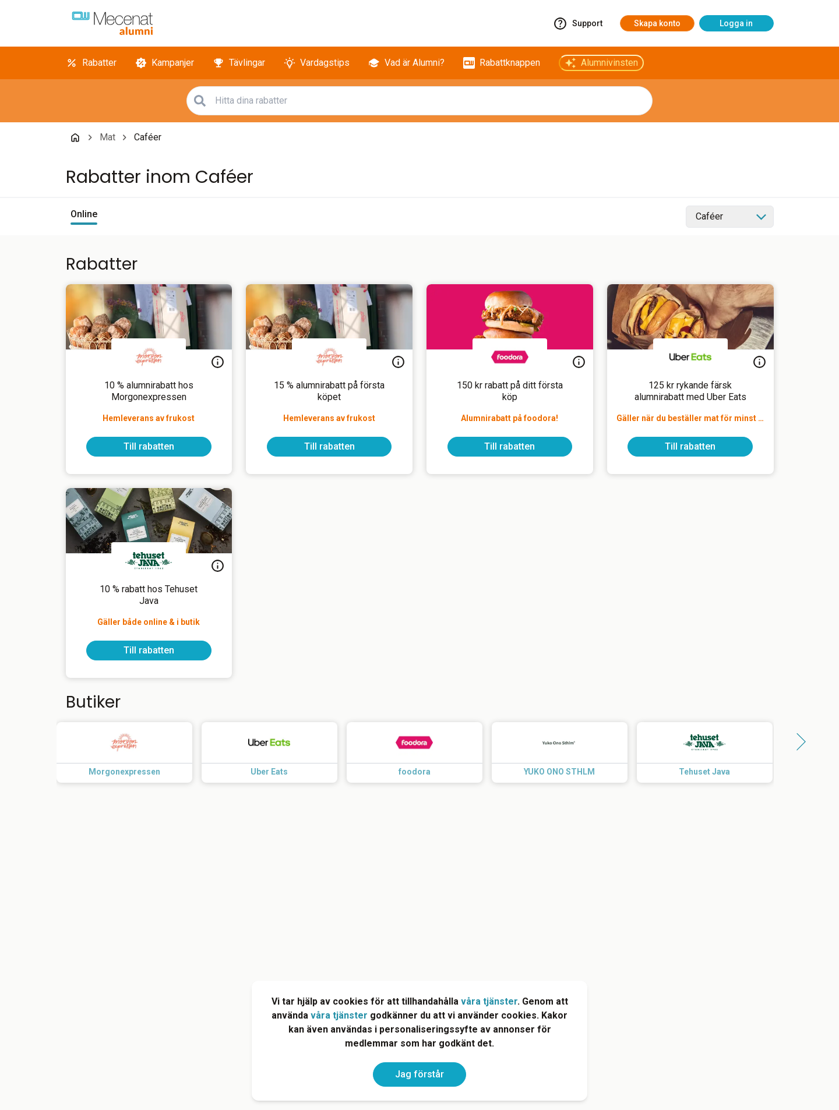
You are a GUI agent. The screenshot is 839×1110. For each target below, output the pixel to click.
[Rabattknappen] (501, 63)
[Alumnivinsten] (601, 63)
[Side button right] (797, 742)
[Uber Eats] (690, 357)
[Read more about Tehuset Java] (714, 752)
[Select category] (730, 217)
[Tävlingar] (239, 63)
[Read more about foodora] (424, 752)
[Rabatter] (91, 63)
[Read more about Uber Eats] (279, 752)
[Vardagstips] (317, 63)
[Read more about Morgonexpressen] (134, 752)
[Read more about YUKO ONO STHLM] (569, 752)
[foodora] (510, 357)
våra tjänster (489, 1001)
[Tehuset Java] (148, 560)
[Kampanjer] (164, 63)
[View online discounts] (84, 217)
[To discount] (148, 447)
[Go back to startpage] (75, 137)
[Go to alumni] (112, 23)
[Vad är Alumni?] (406, 63)
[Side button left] (43, 742)
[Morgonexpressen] (148, 357)
